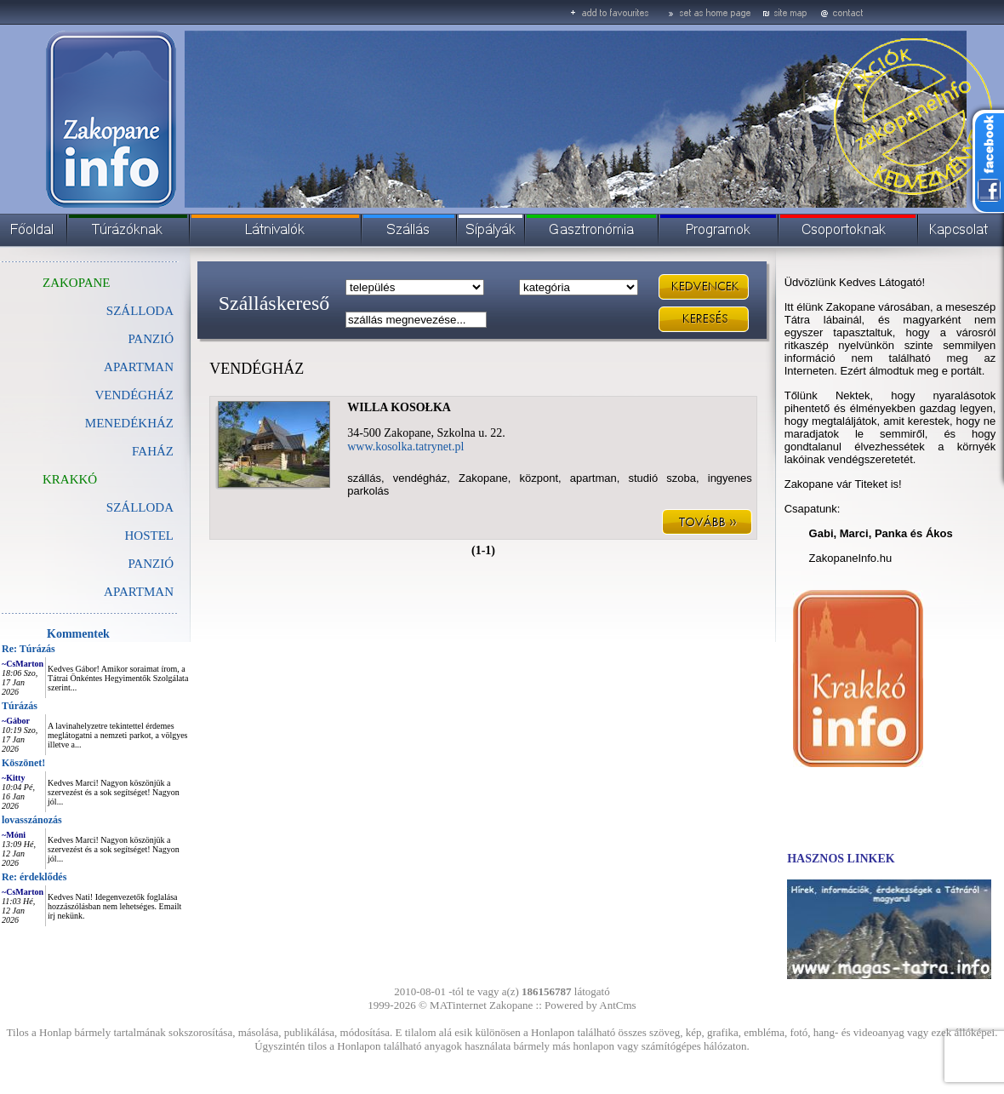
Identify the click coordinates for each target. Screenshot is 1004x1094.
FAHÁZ (153, 451)
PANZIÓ (151, 339)
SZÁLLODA (140, 311)
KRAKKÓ (70, 479)
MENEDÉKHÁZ (129, 423)
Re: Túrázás (28, 649)
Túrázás (19, 706)
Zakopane (511, 1005)
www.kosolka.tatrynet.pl (405, 446)
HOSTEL (149, 535)
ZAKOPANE (76, 282)
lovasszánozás (32, 820)
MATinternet (458, 1005)
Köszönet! (23, 763)
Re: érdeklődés (34, 877)
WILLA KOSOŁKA (399, 407)
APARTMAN (139, 367)
